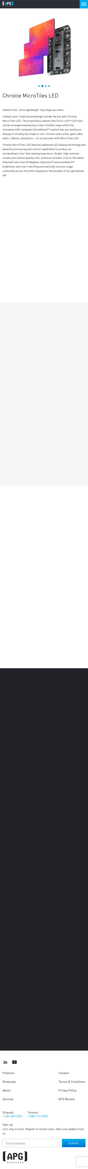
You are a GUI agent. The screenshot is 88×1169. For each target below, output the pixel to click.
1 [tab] (39, 86)
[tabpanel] (44, 47)
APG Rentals (66, 1099)
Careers (63, 1073)
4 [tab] (49, 86)
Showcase (9, 1081)
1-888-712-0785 (38, 1116)
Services (8, 1099)
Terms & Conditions (71, 1081)
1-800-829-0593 (13, 1116)
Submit (74, 1143)
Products (8, 1073)
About (6, 1090)
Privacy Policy (67, 1090)
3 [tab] (46, 86)
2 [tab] (42, 86)
